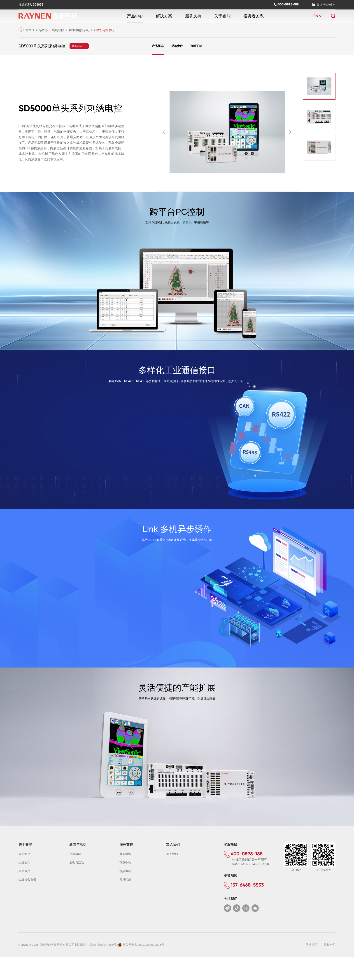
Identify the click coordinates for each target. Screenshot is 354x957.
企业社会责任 (27, 879)
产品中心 (135, 16)
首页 (25, 30)
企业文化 (24, 862)
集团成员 (24, 871)
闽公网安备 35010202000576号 (143, 944)
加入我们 (172, 854)
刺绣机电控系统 (78, 30)
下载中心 (125, 862)
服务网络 (125, 854)
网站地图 (311, 944)
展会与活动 (76, 862)
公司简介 (24, 854)
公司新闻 (75, 854)
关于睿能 (222, 16)
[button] (164, 132)
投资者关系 (253, 16)
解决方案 (164, 16)
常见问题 (125, 879)
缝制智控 (58, 30)
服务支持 (193, 16)
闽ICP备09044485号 (102, 944)
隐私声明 (329, 944)
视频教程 (125, 871)
